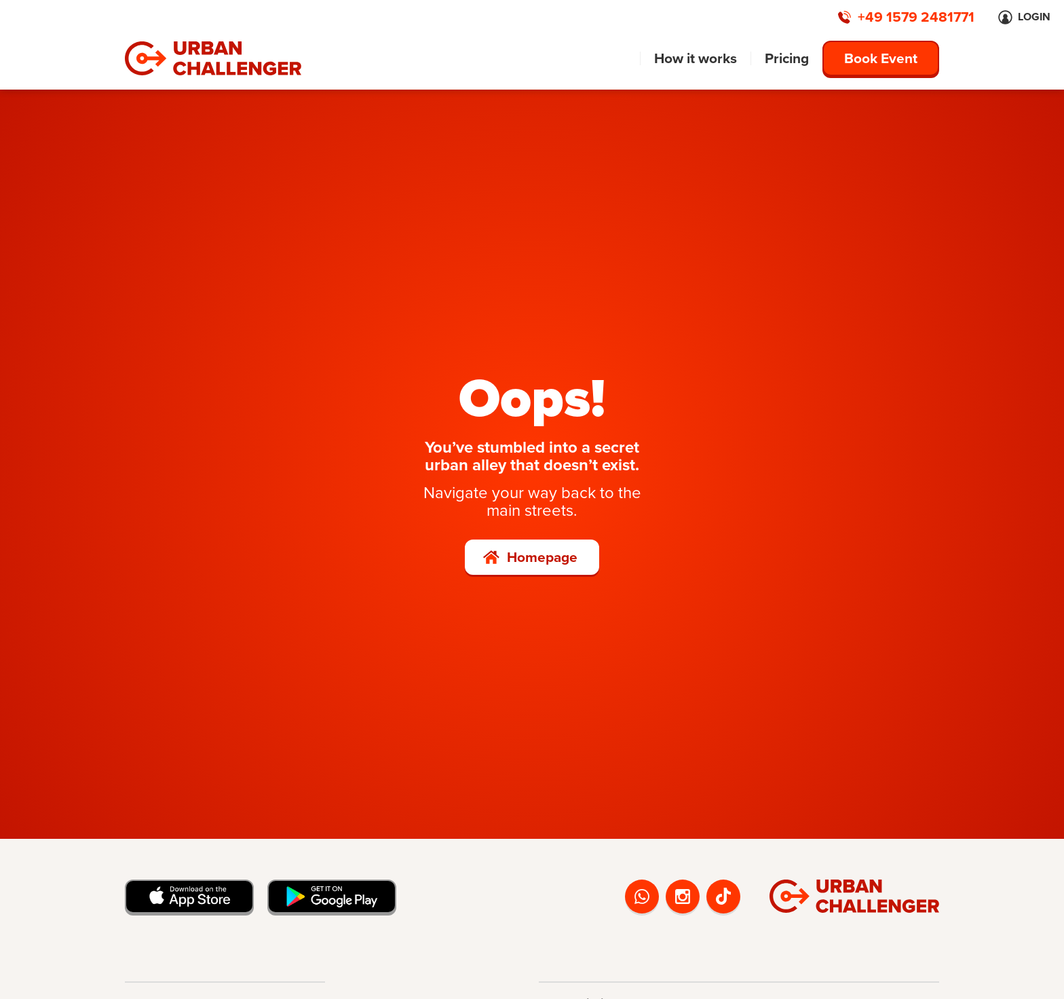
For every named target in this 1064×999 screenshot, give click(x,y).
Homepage (542, 556)
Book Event (880, 58)
